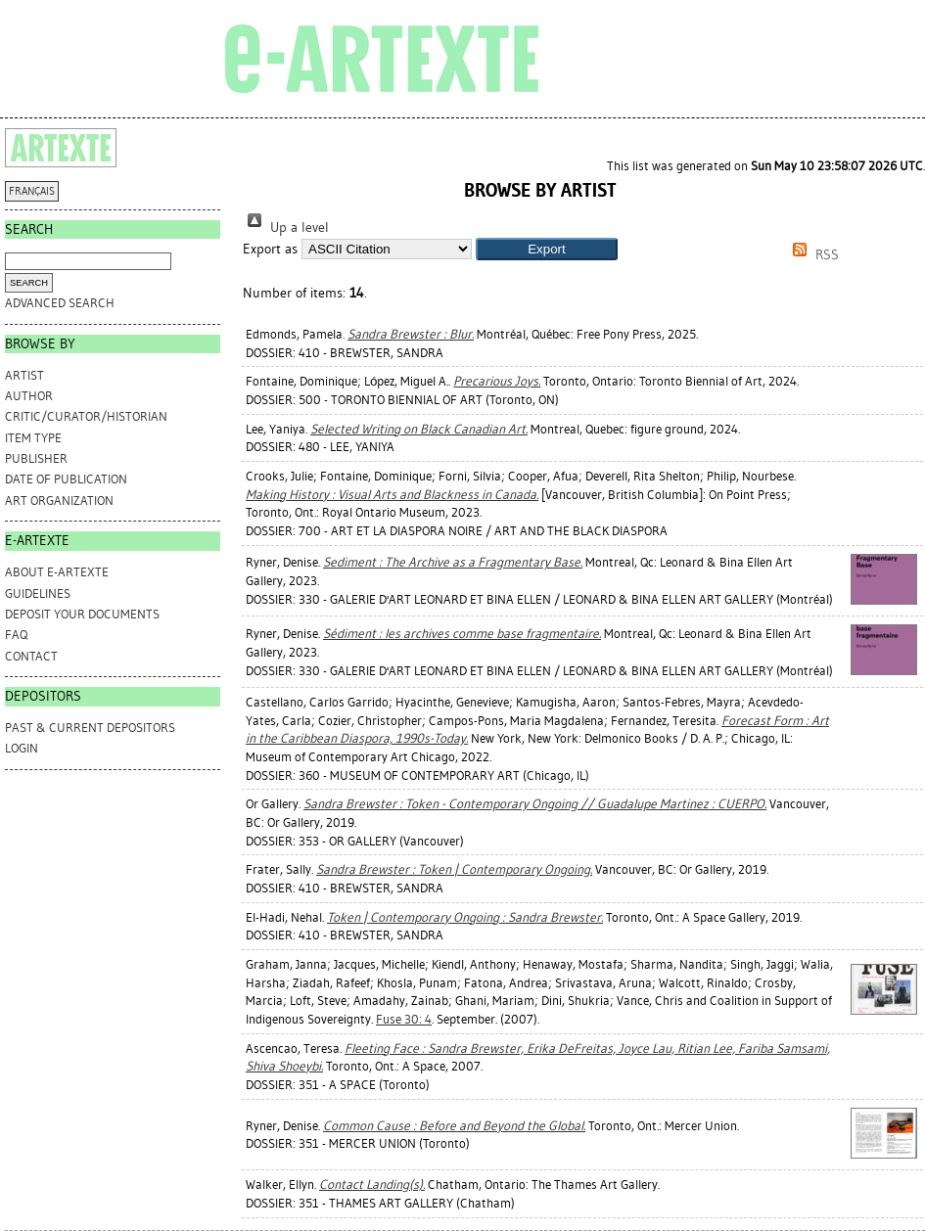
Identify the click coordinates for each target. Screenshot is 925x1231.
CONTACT (31, 656)
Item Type (33, 438)
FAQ (16, 634)
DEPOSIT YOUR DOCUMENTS (82, 614)
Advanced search (60, 303)
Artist (24, 375)
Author (29, 395)
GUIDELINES (37, 593)
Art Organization (59, 500)
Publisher (36, 458)
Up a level (286, 227)
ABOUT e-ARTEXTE (57, 572)
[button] (547, 249)
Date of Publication (66, 479)
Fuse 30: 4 (404, 1019)
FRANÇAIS (32, 191)
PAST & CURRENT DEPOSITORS (90, 727)
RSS (812, 255)
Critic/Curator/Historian (86, 416)
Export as (270, 249)
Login (21, 748)
